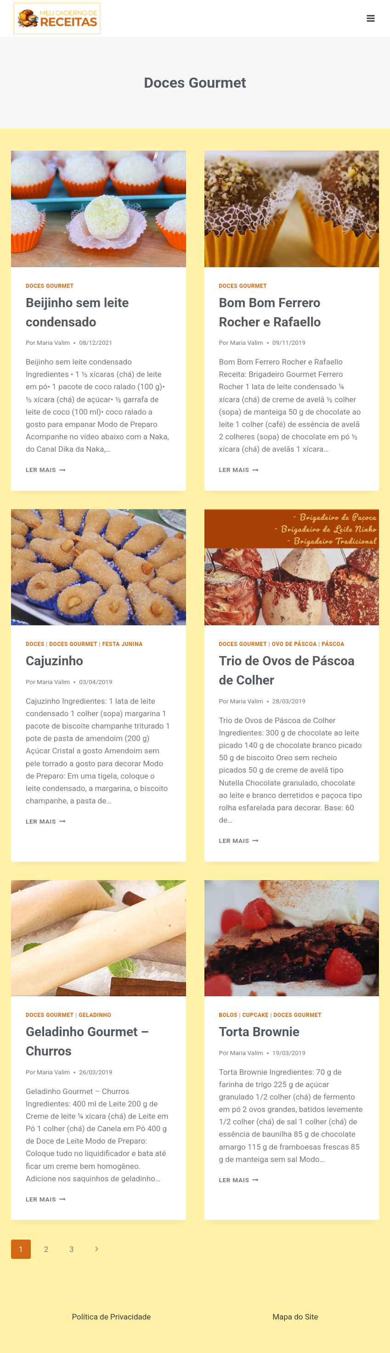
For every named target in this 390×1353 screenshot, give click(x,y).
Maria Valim (53, 342)
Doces (35, 644)
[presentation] (98, 209)
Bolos (228, 1015)
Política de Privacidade (111, 1316)
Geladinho (95, 1015)
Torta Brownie (259, 1031)
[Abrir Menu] (370, 18)
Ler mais (45, 469)
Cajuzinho (54, 660)
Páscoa (333, 644)
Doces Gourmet (50, 286)
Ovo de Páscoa (294, 644)
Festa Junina (122, 644)
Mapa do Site (295, 1316)
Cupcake (255, 1015)
